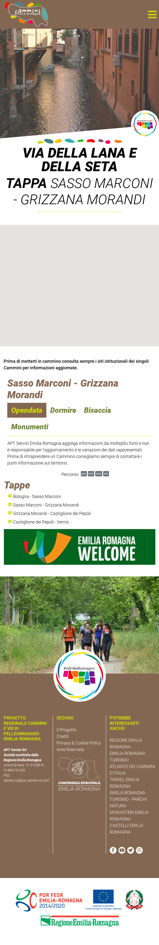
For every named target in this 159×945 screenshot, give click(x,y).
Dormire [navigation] (63, 410)
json (98, 473)
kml (91, 473)
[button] (152, 14)
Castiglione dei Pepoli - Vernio (38, 521)
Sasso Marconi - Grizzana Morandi (43, 504)
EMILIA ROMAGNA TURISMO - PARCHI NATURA (128, 799)
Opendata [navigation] (26, 410)
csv (106, 473)
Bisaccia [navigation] (97, 410)
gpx (83, 473)
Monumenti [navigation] (29, 426)
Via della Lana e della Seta (80, 159)
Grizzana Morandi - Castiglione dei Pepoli (49, 513)
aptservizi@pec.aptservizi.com (26, 780)
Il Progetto (66, 729)
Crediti (63, 736)
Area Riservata (70, 749)
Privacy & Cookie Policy (79, 742)
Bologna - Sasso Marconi (34, 496)
